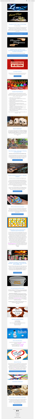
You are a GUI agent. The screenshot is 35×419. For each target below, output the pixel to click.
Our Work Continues (17, 71)
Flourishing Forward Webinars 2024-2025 (17, 397)
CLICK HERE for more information (17, 191)
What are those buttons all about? (17, 206)
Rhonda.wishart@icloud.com (12, 243)
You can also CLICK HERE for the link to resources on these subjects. (17, 371)
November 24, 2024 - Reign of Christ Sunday (17, 24)
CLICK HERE (24, 342)
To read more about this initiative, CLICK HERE (17, 214)
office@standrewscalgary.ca (17, 417)
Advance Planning (17, 362)
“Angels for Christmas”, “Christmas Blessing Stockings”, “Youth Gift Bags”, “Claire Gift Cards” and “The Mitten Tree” (17, 263)
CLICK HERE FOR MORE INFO (17, 272)
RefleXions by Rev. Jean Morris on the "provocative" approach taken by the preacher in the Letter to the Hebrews (17, 50)
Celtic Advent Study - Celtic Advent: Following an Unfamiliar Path (17, 151)
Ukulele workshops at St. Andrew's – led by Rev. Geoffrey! (17, 176)
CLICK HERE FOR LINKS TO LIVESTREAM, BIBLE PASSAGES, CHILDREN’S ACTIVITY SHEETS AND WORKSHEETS (18, 33)
